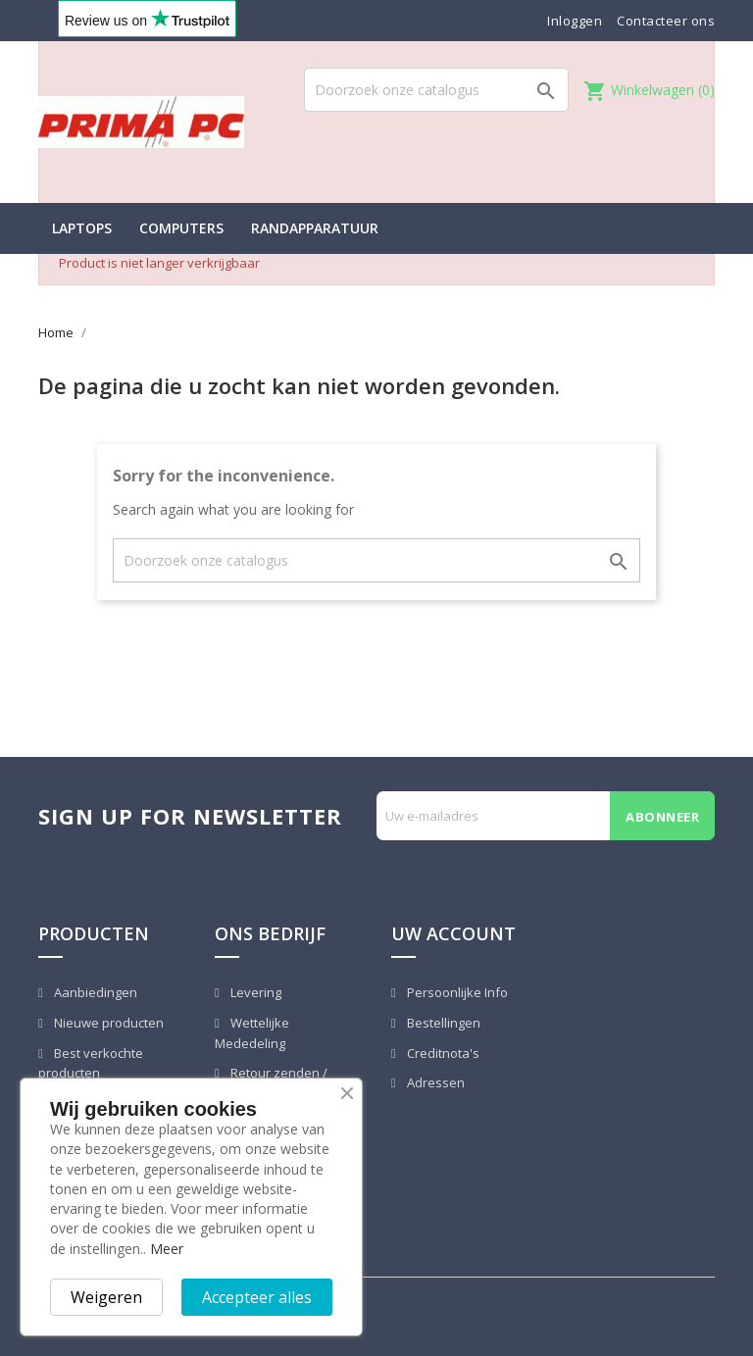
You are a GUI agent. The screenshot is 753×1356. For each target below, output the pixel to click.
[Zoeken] (436, 90)
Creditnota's (441, 1053)
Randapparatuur (314, 228)
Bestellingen (442, 1022)
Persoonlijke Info (456, 992)
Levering (254, 992)
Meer (166, 1248)
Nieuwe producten (107, 1022)
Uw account (453, 933)
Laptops (82, 228)
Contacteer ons (666, 20)
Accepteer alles (257, 1297)
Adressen (434, 1082)
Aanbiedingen (94, 992)
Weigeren (106, 1297)
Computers (181, 228)
